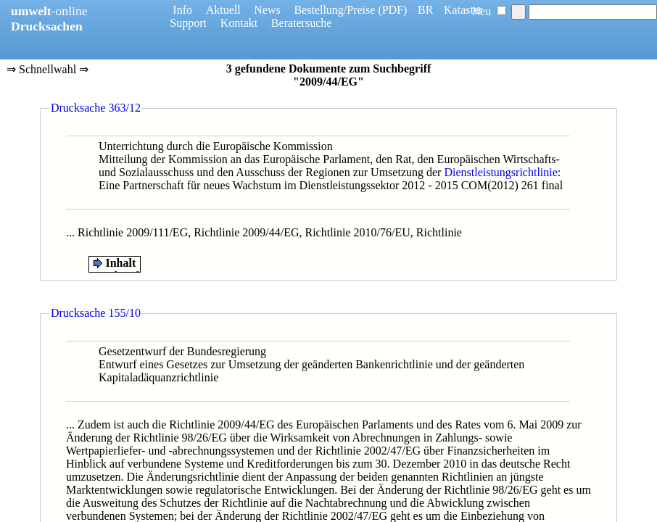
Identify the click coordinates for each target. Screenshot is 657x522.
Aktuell (223, 10)
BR (425, 10)
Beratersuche (301, 23)
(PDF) (392, 10)
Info (182, 10)
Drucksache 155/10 (96, 313)
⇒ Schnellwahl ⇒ (47, 70)
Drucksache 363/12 (96, 108)
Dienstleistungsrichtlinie (500, 172)
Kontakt (239, 23)
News (267, 10)
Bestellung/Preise (334, 10)
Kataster (463, 10)
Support (188, 23)
